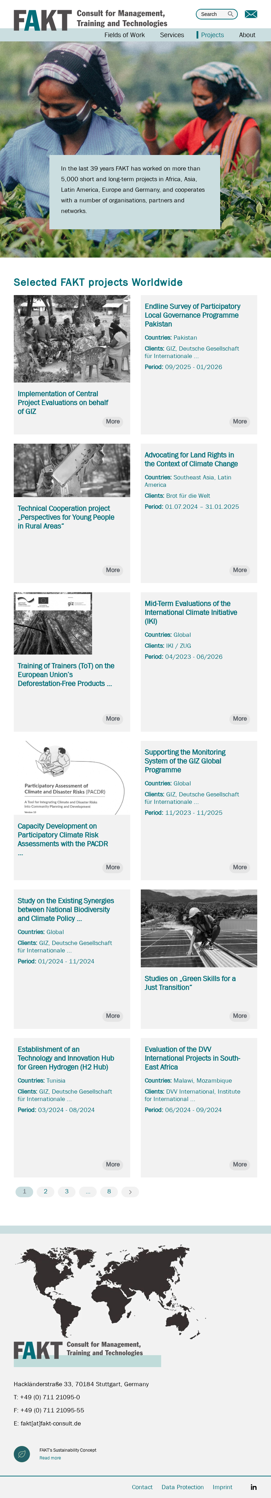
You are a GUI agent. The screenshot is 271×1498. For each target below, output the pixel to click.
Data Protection (183, 1487)
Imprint (223, 1487)
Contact (142, 1487)
